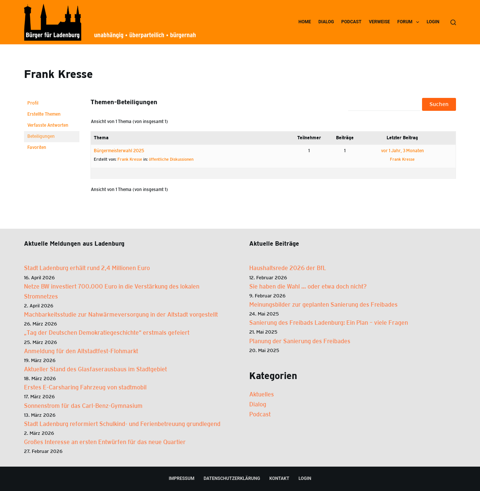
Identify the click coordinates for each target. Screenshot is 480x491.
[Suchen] (453, 22)
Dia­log (326, 21)
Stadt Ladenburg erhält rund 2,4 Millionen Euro (87, 268)
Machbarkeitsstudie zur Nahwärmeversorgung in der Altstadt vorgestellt (121, 314)
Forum (409, 22)
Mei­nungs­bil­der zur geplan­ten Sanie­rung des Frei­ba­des (323, 304)
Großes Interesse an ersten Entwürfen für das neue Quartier (105, 442)
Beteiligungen (41, 136)
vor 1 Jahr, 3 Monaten (402, 151)
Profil (32, 103)
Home (304, 21)
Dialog (257, 404)
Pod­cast (351, 21)
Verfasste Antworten (47, 125)
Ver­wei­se (379, 21)
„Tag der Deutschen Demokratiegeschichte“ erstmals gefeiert (106, 333)
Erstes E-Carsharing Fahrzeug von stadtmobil (85, 387)
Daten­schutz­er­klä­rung (231, 478)
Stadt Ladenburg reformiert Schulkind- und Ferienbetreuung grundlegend (122, 424)
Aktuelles (261, 394)
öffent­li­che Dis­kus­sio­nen (171, 159)
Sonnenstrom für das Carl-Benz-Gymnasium (83, 406)
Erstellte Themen (44, 114)
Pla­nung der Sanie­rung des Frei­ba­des (299, 341)
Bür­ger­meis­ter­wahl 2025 (119, 151)
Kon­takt (279, 478)
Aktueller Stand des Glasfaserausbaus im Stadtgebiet (95, 369)
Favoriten (36, 147)
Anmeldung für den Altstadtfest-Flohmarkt (81, 351)
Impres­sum (181, 478)
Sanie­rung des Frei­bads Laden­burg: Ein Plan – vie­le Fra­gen (328, 323)
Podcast (260, 414)
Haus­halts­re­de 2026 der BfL (287, 268)
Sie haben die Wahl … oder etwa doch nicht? (308, 286)
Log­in (432, 21)
